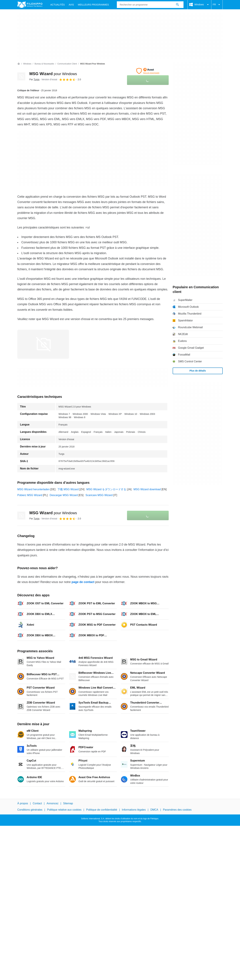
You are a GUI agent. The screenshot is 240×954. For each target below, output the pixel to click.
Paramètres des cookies (177, 809)
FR (217, 5)
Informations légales (134, 809)
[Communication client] (67, 63)
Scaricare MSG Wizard (99, 495)
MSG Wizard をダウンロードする (106, 489)
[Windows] (27, 63)
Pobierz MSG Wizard (29, 495)
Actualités (57, 4)
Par (34, 79)
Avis (71, 4)
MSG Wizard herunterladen (33, 489)
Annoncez (52, 803)
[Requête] (150, 4)
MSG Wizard (53, 73)
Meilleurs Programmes (93, 4)
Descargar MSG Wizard (64, 495)
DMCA (154, 809)
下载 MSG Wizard (68, 489)
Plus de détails (198, 370)
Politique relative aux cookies (64, 809)
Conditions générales (29, 809)
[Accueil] (18, 63)
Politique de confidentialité (101, 809)
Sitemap (68, 803)
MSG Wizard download (147, 489)
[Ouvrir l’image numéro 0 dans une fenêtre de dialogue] (43, 344)
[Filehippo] (29, 4)
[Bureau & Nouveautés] (44, 63)
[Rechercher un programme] (177, 4)
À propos (22, 803)
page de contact (83, 582)
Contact (37, 803)
